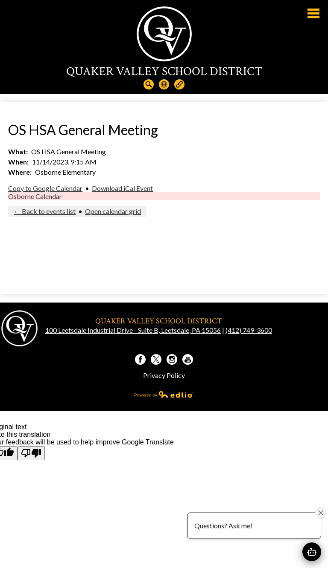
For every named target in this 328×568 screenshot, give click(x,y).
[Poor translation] (31, 453)
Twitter (156, 360)
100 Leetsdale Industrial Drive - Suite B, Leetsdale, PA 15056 (133, 330)
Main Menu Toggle (313, 13)
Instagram (172, 360)
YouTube (187, 360)
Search (149, 84)
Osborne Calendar (35, 196)
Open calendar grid (113, 211)
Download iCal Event (122, 188)
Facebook (140, 360)
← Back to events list (45, 211)
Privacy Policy (164, 375)
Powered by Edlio (164, 394)
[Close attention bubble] (321, 513)
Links (179, 84)
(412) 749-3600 (249, 330)
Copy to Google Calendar (45, 188)
